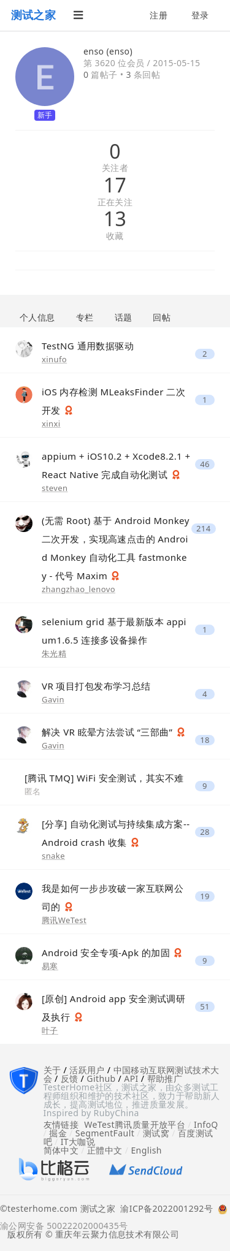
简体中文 (61, 1150)
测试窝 (156, 1133)
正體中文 (105, 1150)
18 (205, 740)
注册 (158, 15)
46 (205, 464)
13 (115, 218)
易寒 (50, 966)
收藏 (115, 236)
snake (53, 855)
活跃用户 (87, 1070)
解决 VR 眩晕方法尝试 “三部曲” (108, 732)
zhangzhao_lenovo (78, 589)
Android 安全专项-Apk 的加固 (107, 952)
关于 (52, 1070)
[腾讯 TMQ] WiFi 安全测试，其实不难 (104, 778)
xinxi (51, 423)
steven (54, 487)
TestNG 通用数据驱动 (88, 346)
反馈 (70, 1078)
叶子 (50, 1030)
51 (205, 1007)
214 (203, 528)
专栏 (85, 317)
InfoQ (206, 1124)
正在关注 (115, 202)
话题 (123, 317)
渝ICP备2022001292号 (164, 1209)
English (146, 1150)
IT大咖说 (78, 1141)
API (131, 1078)
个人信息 (37, 317)
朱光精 (54, 653)
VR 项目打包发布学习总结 (96, 686)
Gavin (53, 699)
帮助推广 (165, 1078)
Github (100, 1078)
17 (115, 185)
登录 (200, 15)
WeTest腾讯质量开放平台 (134, 1124)
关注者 (115, 168)
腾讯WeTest (64, 920)
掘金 (58, 1133)
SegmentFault (104, 1133)
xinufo (54, 359)
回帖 (162, 317)
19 (205, 896)
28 (205, 832)
